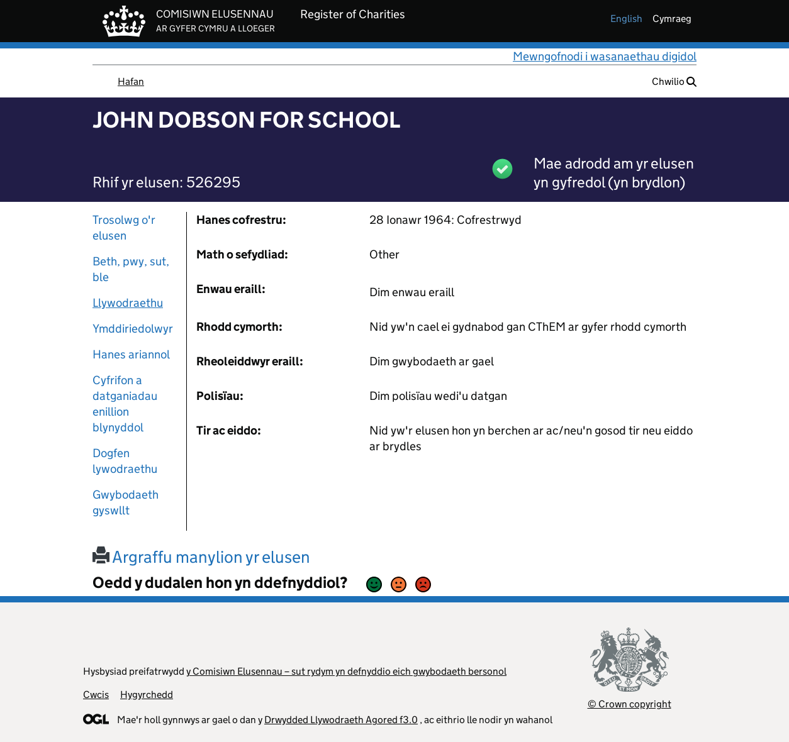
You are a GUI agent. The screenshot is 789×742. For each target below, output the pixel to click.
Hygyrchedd (146, 694)
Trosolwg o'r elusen (123, 228)
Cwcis (96, 694)
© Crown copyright (629, 704)
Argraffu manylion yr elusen (201, 556)
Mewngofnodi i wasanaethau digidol (605, 56)
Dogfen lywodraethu (124, 461)
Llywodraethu (127, 303)
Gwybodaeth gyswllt (125, 502)
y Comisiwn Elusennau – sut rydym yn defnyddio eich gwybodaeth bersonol (346, 671)
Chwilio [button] (674, 81)
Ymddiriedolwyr (132, 328)
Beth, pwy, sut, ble (130, 269)
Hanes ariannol (131, 354)
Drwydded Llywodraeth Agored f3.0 (341, 720)
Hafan (131, 81)
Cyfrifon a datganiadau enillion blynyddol (124, 404)
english (626, 19)
